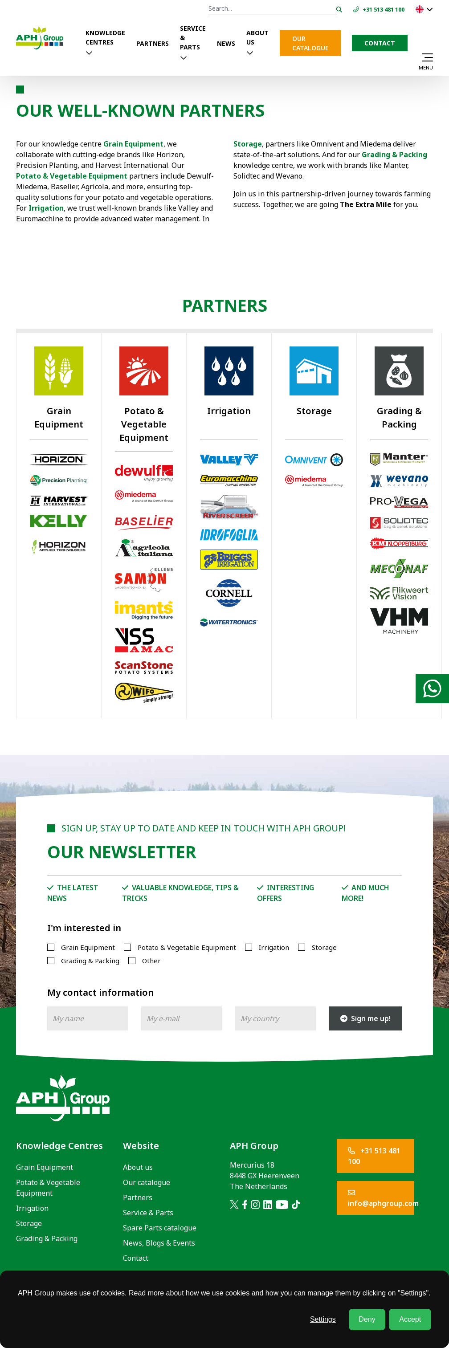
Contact (379, 43)
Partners (152, 43)
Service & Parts (193, 37)
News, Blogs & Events (159, 1243)
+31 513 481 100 (374, 1156)
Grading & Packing (394, 154)
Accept (410, 1319)
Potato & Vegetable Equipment (71, 176)
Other (151, 960)
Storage (247, 144)
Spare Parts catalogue (159, 1228)
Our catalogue (310, 43)
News (226, 43)
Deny (367, 1319)
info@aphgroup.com (381, 1198)
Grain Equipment (88, 947)
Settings (323, 1319)
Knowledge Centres (105, 37)
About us (257, 37)
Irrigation (274, 947)
